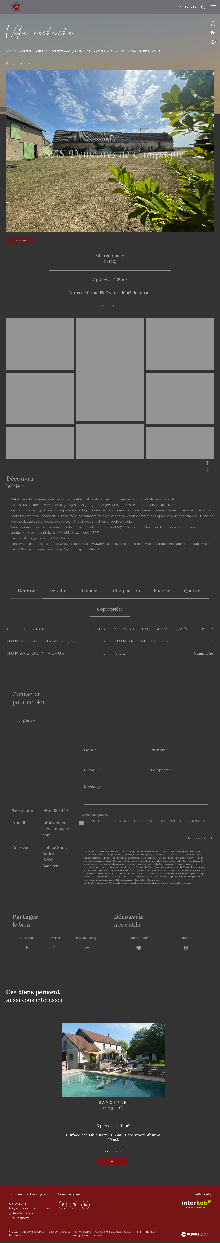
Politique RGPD (81, 1236)
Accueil (12, 51)
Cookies (99, 1236)
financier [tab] (89, 590)
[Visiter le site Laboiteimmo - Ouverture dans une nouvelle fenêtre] (195, 1236)
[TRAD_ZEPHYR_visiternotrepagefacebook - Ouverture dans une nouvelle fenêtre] (62, 1205)
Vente (27, 51)
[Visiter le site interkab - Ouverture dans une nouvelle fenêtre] (196, 1205)
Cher (40, 51)
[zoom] (40, 368)
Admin (139, 1232)
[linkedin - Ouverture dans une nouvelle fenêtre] (84, 1205)
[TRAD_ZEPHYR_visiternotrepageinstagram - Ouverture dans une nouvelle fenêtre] (73, 1205)
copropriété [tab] (110, 609)
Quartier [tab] (193, 590)
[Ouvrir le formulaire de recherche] (192, 7)
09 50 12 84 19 (55, 810)
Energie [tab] (162, 590)
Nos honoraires (81, 1232)
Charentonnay (59, 51)
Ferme (79, 51)
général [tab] (27, 590)
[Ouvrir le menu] (213, 7)
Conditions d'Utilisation (160, 883)
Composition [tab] (126, 590)
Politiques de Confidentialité (131, 883)
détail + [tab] (57, 590)
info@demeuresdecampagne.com (56, 829)
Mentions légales (121, 1232)
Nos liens (151, 1232)
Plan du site (101, 1232)
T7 (90, 51)
